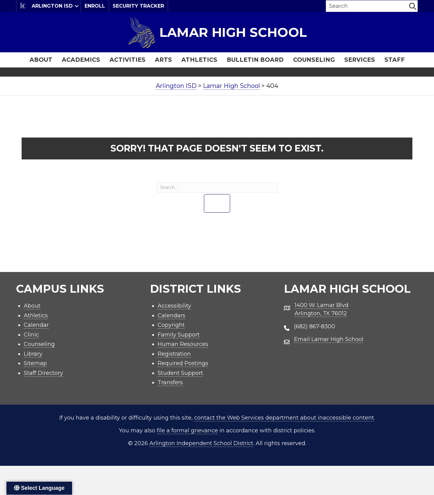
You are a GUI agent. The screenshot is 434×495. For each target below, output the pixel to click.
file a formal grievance (187, 430)
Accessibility (174, 305)
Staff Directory (43, 373)
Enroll (95, 6)
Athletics (199, 59)
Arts (163, 59)
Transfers (170, 382)
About (41, 59)
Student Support (180, 373)
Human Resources (183, 344)
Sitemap (35, 363)
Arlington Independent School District (201, 443)
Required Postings (183, 363)
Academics (81, 59)
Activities (127, 59)
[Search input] (367, 6)
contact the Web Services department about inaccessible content (284, 417)
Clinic (31, 334)
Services (359, 59)
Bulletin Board (255, 59)
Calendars (171, 315)
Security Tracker (138, 6)
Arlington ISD (46, 6)
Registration (174, 353)
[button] (77, 6)
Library (33, 353)
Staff (394, 59)
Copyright (171, 325)
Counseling (314, 59)
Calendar (36, 325)
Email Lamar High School (328, 339)
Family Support (179, 334)
